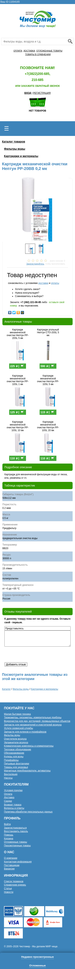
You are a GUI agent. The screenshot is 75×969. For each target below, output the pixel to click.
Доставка (9, 797)
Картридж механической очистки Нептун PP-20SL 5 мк (18, 334)
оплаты (55, 283)
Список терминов (13, 881)
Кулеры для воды (13, 756)
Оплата (8, 794)
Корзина (8, 838)
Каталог (6, 689)
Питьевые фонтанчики (16, 763)
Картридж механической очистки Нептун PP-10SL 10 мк (18, 426)
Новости (8, 892)
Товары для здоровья (16, 767)
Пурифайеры (11, 760)
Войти (7, 824)
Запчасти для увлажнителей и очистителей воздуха (33, 724)
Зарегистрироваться (15, 827)
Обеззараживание (14, 753)
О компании (10, 858)
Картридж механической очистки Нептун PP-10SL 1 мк (18, 380)
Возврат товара (12, 804)
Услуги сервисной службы (18, 728)
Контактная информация (18, 861)
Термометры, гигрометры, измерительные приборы (32, 717)
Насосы (8, 777)
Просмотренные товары (17, 845)
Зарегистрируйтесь (35, 264)
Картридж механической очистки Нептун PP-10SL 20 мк (48, 426)
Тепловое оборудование (17, 749)
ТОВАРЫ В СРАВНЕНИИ (38, 54)
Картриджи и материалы (21, 156)
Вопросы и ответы (14, 808)
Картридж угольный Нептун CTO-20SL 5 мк (48, 332)
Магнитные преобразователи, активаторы (27, 770)
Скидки (8, 801)
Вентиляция (10, 774)
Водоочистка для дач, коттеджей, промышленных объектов (37, 721)
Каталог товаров (13, 141)
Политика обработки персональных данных (28, 811)
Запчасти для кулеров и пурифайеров (25, 731)
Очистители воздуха (15, 738)
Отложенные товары (15, 842)
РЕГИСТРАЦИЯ (42, 93)
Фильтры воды (14, 148)
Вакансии (9, 868)
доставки (43, 283)
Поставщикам (11, 865)
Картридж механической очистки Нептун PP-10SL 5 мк (48, 380)
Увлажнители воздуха (16, 742)
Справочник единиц (15, 884)
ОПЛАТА (17, 51)
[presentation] (34, 654)
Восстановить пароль (16, 831)
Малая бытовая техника (17, 714)
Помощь (8, 834)
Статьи (8, 888)
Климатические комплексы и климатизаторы (29, 745)
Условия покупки (13, 790)
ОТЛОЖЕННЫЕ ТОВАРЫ (49, 51)
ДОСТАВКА (29, 51)
